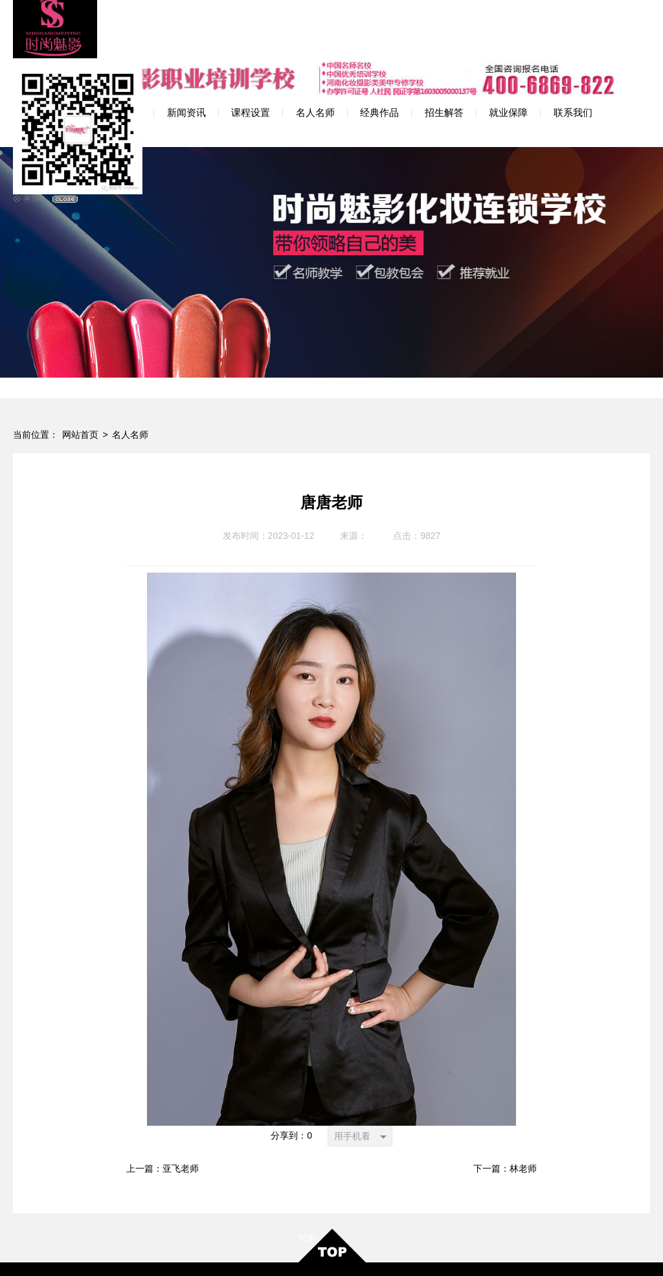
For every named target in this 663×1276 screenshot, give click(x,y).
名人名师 (130, 367)
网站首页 (80, 367)
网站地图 (375, 1254)
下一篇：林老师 (505, 1101)
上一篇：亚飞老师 (162, 1101)
